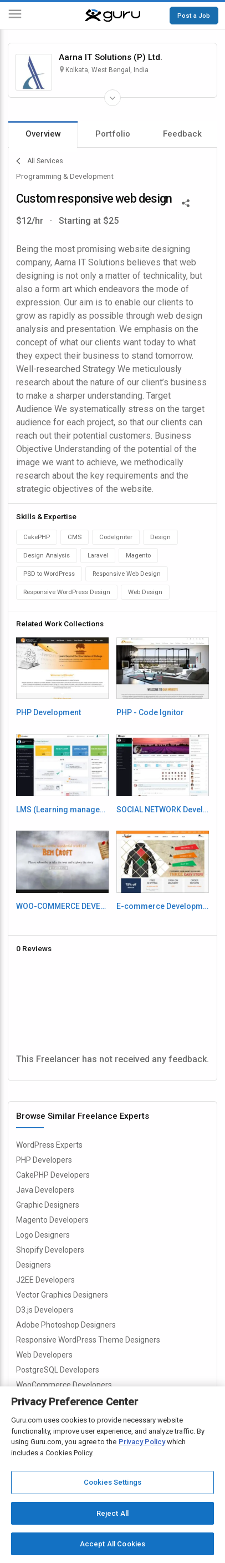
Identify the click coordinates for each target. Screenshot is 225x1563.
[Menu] (15, 16)
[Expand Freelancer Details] (112, 97)
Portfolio (112, 134)
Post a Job (193, 15)
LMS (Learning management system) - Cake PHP (62, 809)
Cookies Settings (112, 1482)
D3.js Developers (45, 1309)
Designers (33, 1264)
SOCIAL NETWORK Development (162, 809)
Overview (43, 134)
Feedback (182, 134)
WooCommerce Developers (64, 1384)
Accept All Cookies (112, 1544)
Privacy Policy (142, 1442)
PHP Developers (44, 1159)
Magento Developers (52, 1219)
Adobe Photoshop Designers (66, 1324)
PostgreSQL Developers (57, 1369)
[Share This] (185, 202)
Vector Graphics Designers (62, 1294)
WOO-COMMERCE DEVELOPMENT (62, 906)
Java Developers (45, 1189)
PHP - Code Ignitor (150, 712)
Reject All (112, 1513)
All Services (39, 161)
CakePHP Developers (53, 1174)
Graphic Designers (47, 1204)
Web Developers (44, 1354)
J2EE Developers (45, 1279)
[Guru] (112, 15)
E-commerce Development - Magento (162, 906)
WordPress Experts (49, 1144)
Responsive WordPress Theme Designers (88, 1339)
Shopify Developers (50, 1249)
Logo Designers (43, 1234)
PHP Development (48, 712)
